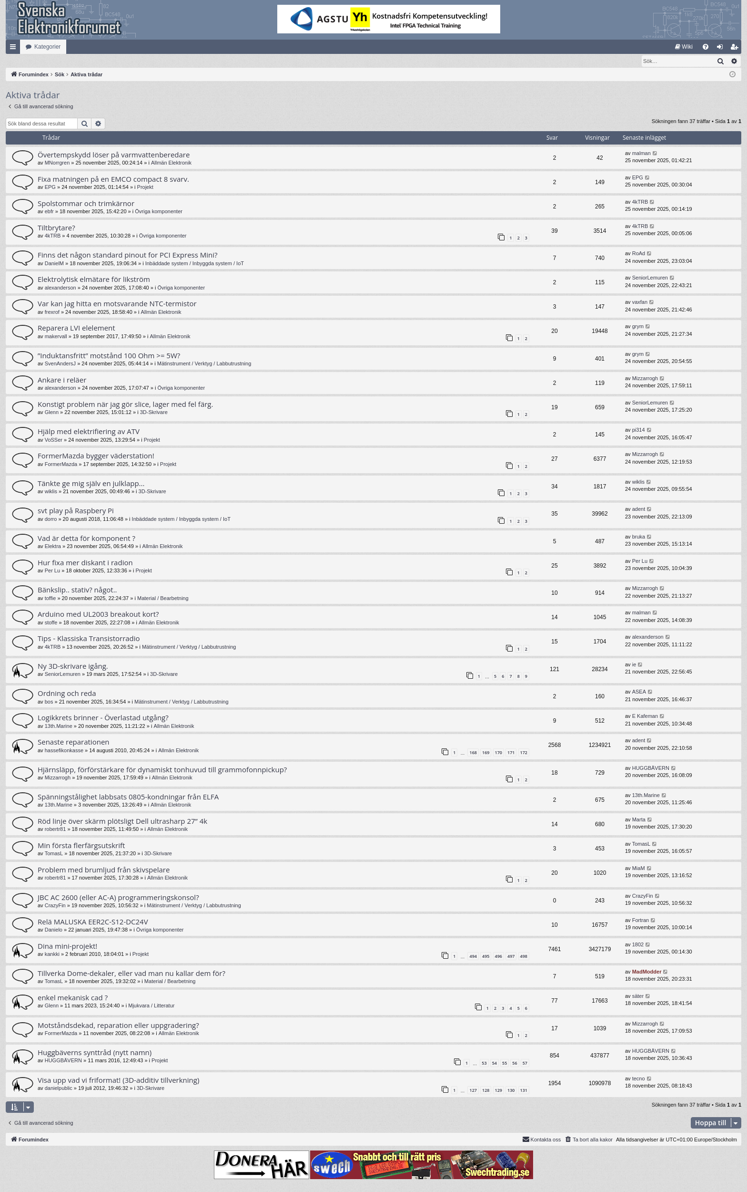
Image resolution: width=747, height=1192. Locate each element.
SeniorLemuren (650, 278)
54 (494, 1063)
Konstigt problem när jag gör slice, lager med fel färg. (125, 404)
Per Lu (52, 571)
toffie (50, 598)
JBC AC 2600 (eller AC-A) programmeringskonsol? (118, 897)
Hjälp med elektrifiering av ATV (89, 431)
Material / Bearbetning (163, 598)
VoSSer (53, 440)
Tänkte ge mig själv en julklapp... (91, 483)
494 (472, 957)
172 (523, 753)
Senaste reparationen (74, 742)
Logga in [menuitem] (722, 48)
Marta (639, 820)
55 (504, 1063)
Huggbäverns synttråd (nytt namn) (94, 1052)
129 (498, 1091)
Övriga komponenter (158, 212)
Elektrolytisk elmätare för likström (94, 279)
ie (634, 665)
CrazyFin (55, 906)
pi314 (638, 430)
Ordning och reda (67, 693)
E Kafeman (645, 716)
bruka (639, 537)
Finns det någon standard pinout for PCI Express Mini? (128, 255)
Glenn (52, 412)
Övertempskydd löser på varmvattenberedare (114, 155)
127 (472, 1091)
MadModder (647, 972)
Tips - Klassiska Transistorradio (89, 638)
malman (641, 153)
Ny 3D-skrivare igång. (73, 666)
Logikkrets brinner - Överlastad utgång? (103, 718)
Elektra (53, 546)
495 (485, 957)
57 (525, 1063)
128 (485, 1091)
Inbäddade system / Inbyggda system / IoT (194, 264)
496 (498, 957)
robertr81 (55, 829)
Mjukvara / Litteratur (151, 1006)
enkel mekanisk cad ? (73, 998)
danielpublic (58, 1088)
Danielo (53, 930)
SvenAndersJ (60, 364)
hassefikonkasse (64, 751)
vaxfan (639, 302)
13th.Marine (58, 726)
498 (523, 957)
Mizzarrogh (645, 379)
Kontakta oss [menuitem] (541, 1139)
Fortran (640, 920)
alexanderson (60, 288)
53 (484, 1063)
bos (49, 702)
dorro (51, 519)
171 (511, 753)
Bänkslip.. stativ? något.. (77, 590)
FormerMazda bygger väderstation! (96, 456)
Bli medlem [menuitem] (736, 48)
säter (638, 996)
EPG (50, 187)
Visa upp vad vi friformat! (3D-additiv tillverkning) (118, 1080)
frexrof (52, 312)
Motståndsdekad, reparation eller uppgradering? (118, 1025)
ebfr (49, 212)
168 (472, 753)
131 (523, 1091)
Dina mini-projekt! (67, 946)
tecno (638, 1079)
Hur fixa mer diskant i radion (85, 563)
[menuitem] (683, 47)
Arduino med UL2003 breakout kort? (98, 614)
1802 (638, 945)
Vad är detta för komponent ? (86, 538)
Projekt (145, 187)
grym (638, 327)
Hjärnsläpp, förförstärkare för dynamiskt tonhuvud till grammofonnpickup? (162, 770)
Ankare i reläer (62, 380)
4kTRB (640, 202)
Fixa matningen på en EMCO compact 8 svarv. (113, 179)
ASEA (639, 692)
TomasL (54, 854)
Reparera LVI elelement (76, 328)
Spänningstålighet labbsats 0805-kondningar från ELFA (128, 797)
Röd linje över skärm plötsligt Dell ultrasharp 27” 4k (122, 821)
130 (511, 1091)
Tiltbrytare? (56, 228)
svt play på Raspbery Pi (76, 511)
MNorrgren (57, 163)
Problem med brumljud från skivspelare (104, 870)
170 (498, 753)
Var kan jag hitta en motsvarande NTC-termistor (117, 304)
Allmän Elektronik (171, 163)
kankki (52, 954)
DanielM (54, 264)
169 (485, 753)
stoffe (51, 623)
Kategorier (47, 46)
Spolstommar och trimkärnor (86, 203)
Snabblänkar (15, 48)
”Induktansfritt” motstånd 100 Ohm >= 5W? (109, 356)
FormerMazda (61, 464)
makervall (56, 337)
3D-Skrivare (154, 412)
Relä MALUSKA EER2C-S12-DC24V (93, 922)
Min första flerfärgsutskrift (81, 845)
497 (511, 957)
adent (639, 509)
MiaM (638, 868)
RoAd (639, 254)
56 (514, 1063)
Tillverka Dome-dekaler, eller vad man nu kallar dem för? (131, 973)
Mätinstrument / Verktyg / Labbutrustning (204, 364)
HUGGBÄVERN (650, 768)
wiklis (51, 492)
